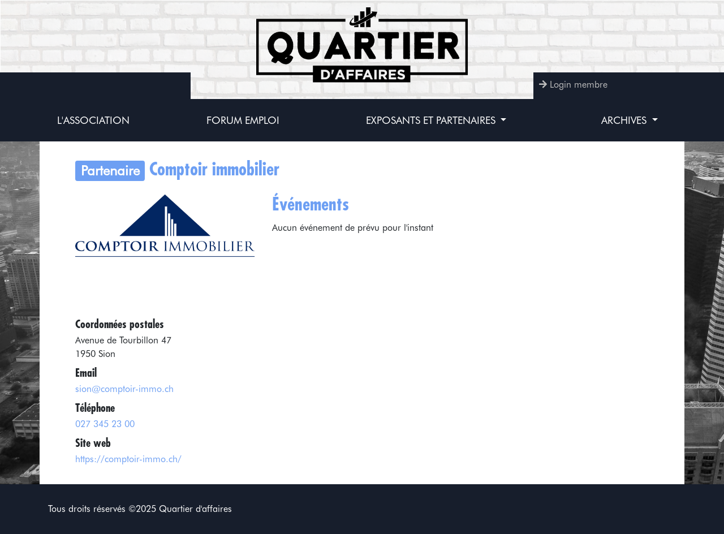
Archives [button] (625, 120)
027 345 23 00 (105, 424)
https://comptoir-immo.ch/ (128, 459)
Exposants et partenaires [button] (432, 120)
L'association (93, 120)
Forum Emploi (242, 120)
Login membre (578, 84)
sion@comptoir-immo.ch (124, 389)
